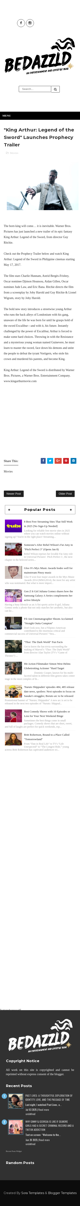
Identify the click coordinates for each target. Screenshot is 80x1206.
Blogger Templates (62, 1193)
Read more (43, 1109)
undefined (30, 1114)
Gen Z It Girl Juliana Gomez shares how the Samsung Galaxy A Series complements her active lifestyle (48, 596)
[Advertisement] (40, 796)
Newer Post (14, 493)
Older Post (65, 493)
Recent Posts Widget (14, 1151)
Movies (14, 153)
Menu (6, 115)
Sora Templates (32, 1193)
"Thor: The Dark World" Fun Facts (43, 642)
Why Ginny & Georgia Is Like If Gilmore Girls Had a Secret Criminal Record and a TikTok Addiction (49, 1125)
